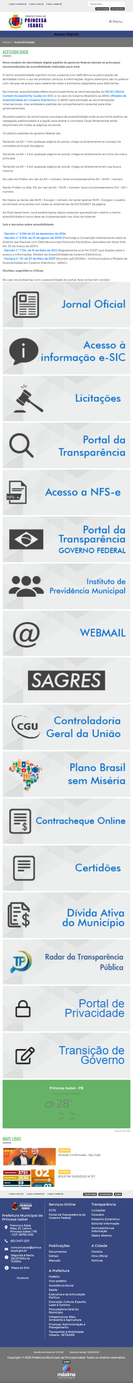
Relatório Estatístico (105, 1219)
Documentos (58, 1251)
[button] (122, 4)
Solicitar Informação (105, 1223)
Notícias (97, 1260)
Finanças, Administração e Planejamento (67, 1326)
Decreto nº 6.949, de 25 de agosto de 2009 (33, 237)
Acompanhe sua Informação (102, 1229)
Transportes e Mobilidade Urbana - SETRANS (66, 1333)
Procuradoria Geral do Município (64, 1310)
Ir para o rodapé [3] (54, 4)
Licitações (98, 1210)
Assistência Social (61, 1285)
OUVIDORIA (117, 9)
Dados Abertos (101, 1235)
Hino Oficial (99, 1256)
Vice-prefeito (57, 1281)
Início (7, 42)
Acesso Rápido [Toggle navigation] (66, 34)
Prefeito (54, 1276)
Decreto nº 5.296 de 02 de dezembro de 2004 (35, 233)
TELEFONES (102, 9)
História (96, 1251)
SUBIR (118, 1194)
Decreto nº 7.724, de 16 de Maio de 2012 (30, 250)
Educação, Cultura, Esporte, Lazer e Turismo (67, 1303)
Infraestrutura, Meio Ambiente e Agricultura (65, 1318)
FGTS (52, 1210)
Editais (54, 1256)
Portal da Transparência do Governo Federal (67, 1216)
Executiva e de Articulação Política (67, 1296)
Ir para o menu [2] (36, 4)
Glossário (97, 1214)
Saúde (53, 1289)
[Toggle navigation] (116, 21)
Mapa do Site (20, 1267)
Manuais (54, 1260)
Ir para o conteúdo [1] (17, 4)
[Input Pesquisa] (105, 4)
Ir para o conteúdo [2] (35, 1194)
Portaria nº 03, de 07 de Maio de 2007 (29, 258)
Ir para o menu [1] (16, 1194)
